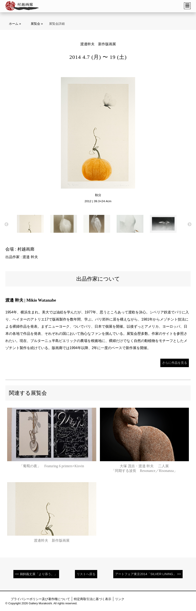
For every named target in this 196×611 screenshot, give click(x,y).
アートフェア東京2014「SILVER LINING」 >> (148, 574)
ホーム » (15, 23)
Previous (6, 224)
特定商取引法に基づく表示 (92, 599)
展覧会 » (37, 23)
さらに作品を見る (174, 362)
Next (189, 224)
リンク (119, 599)
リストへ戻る (86, 574)
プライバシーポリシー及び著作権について (40, 599)
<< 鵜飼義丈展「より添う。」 (36, 574)
